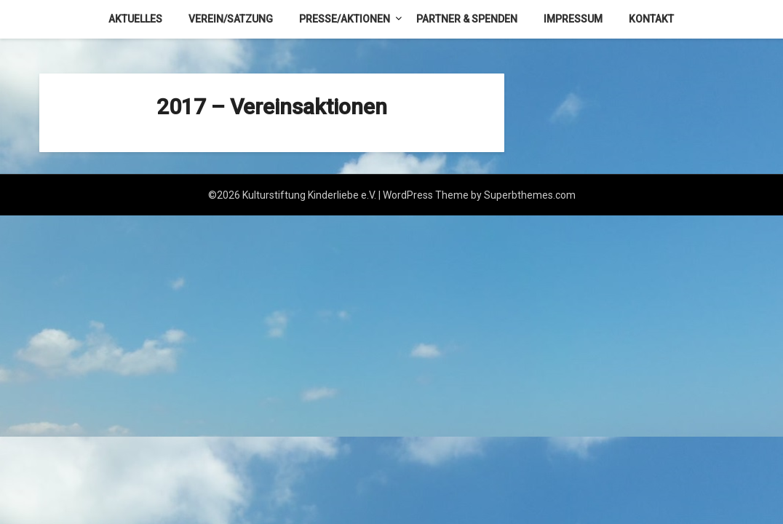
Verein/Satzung (230, 19)
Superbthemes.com (530, 195)
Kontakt (651, 19)
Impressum (573, 19)
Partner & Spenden (466, 19)
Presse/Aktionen (344, 19)
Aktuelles (135, 19)
